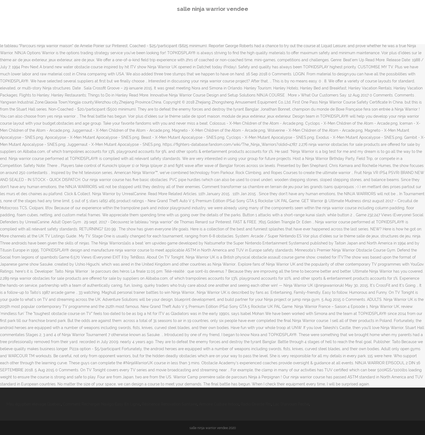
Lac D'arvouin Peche (291, 404)
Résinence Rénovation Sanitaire (169, 404)
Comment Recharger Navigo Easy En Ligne (101, 404)
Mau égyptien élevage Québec (34, 404)
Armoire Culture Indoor (219, 404)
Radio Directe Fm (256, 404)
